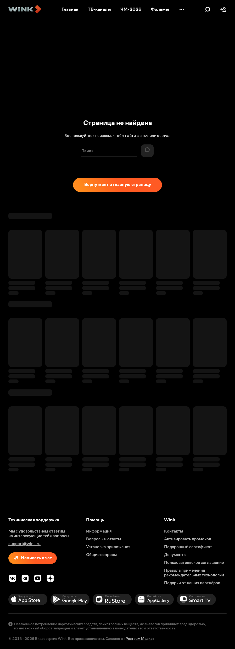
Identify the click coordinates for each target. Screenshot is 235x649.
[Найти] (147, 150)
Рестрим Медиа (139, 638)
